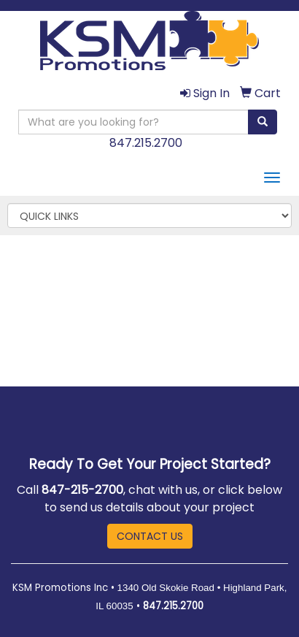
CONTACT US (150, 536)
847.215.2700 (145, 142)
